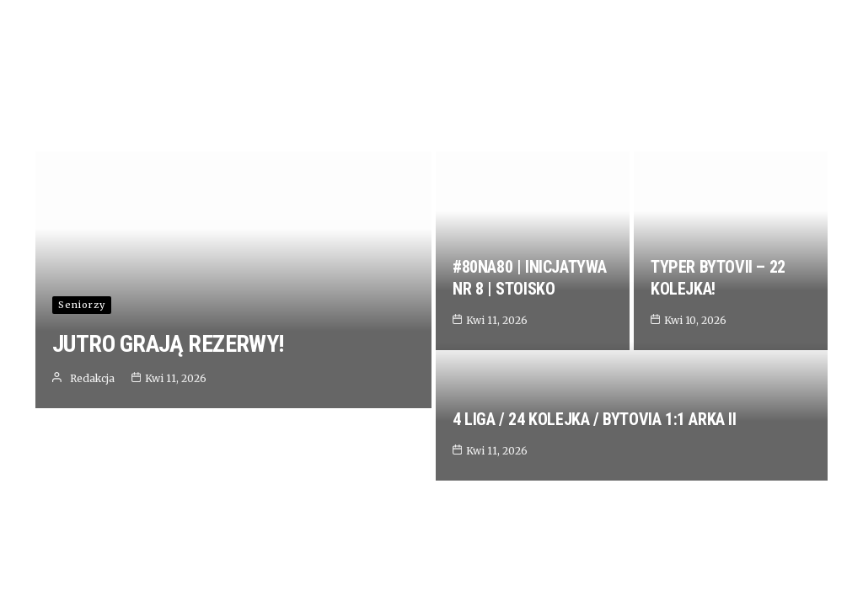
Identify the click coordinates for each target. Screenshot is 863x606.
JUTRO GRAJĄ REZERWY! (168, 508)
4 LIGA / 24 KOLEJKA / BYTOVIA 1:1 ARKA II (595, 515)
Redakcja (92, 542)
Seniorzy (81, 469)
